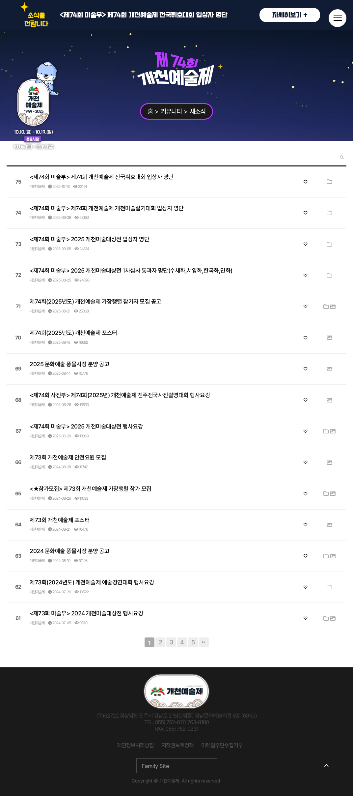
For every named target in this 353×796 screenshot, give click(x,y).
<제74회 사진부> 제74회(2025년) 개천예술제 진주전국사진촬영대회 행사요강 (120, 395)
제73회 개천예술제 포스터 (60, 519)
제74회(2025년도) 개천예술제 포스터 (73, 332)
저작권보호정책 (177, 745)
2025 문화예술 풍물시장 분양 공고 (69, 364)
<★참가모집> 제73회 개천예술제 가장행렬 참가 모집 (90, 488)
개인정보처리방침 (135, 745)
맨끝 (204, 642)
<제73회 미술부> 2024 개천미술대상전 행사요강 (86, 613)
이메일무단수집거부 (222, 745)
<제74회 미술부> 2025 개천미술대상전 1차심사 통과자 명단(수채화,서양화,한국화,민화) (131, 270)
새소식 (197, 111)
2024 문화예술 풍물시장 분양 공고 (69, 550)
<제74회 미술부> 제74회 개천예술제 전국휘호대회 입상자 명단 (190, 15)
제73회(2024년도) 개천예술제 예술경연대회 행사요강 (92, 582)
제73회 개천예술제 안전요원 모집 (68, 457)
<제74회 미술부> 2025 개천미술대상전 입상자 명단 (89, 239)
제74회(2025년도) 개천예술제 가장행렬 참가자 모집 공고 (95, 301)
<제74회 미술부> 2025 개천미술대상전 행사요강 (86, 426)
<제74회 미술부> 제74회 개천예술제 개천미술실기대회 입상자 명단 (107, 208)
